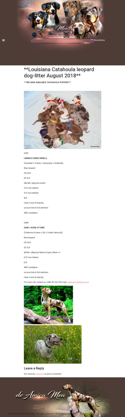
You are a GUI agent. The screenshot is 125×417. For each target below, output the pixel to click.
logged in (39, 374)
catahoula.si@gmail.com (78, 282)
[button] (3, 40)
